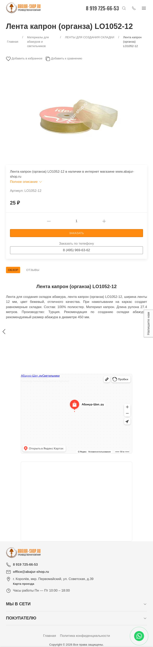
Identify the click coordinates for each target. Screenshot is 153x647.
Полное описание (26, 182)
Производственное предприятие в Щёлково (45, 381)
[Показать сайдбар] (145, 8)
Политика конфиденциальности (85, 636)
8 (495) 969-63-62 (76, 250)
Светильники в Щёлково (34, 378)
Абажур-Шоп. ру (29, 375)
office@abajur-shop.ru (31, 572)
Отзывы (32, 270)
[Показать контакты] (135, 8)
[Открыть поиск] (125, 8)
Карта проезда (23, 583)
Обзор (13, 270)
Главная (49, 636)
